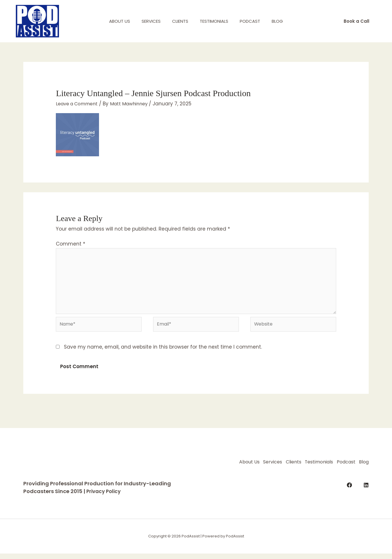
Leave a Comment (79, 103)
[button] (356, 21)
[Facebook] (349, 496)
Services (146, 21)
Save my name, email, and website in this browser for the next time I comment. (163, 352)
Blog (284, 21)
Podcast (254, 21)
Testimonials (215, 21)
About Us (112, 21)
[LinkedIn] (366, 496)
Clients (179, 21)
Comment (70, 243)
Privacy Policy (104, 496)
